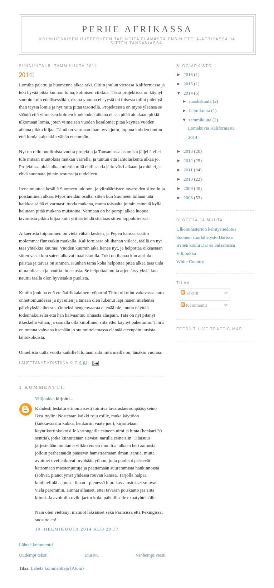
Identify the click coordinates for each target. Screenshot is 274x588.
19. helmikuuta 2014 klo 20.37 (77, 529)
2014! (193, 137)
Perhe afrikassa (137, 29)
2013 (189, 151)
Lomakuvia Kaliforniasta (211, 128)
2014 (189, 93)
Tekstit (190, 293)
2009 (189, 188)
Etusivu (91, 555)
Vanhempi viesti (151, 555)
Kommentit (194, 305)
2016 (189, 74)
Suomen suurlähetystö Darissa (204, 237)
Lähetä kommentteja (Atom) (57, 568)
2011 (189, 169)
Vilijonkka (45, 398)
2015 (189, 83)
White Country (190, 261)
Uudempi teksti (33, 555)
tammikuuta (200, 119)
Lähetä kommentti (36, 544)
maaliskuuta (201, 101)
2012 (189, 160)
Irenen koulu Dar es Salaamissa (205, 245)
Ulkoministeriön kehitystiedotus (206, 229)
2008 (189, 197)
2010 (189, 179)
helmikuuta (200, 110)
